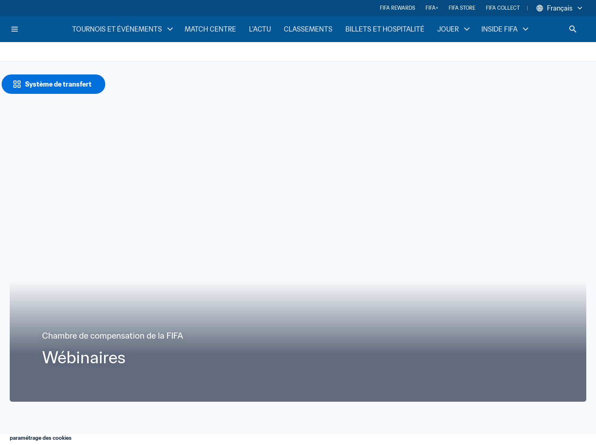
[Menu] (14, 29)
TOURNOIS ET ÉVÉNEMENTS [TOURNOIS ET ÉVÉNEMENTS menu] (123, 29)
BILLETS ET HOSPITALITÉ (384, 29)
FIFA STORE (462, 8)
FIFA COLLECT (503, 8)
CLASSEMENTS (308, 29)
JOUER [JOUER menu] (454, 29)
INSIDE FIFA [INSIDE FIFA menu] (505, 29)
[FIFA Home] (41, 29)
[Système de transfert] (53, 84)
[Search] (573, 29)
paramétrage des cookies (41, 437)
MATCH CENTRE (210, 29)
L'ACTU (260, 29)
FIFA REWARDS (397, 8)
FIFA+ (432, 8)
